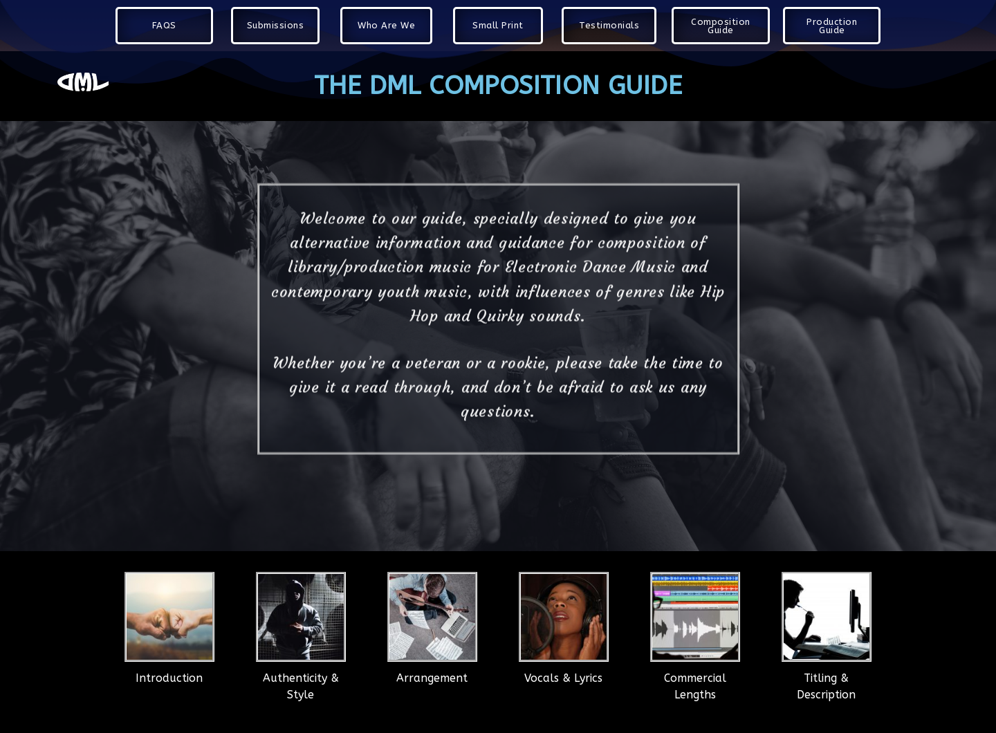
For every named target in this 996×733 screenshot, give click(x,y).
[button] (164, 25)
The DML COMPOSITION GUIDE (498, 86)
